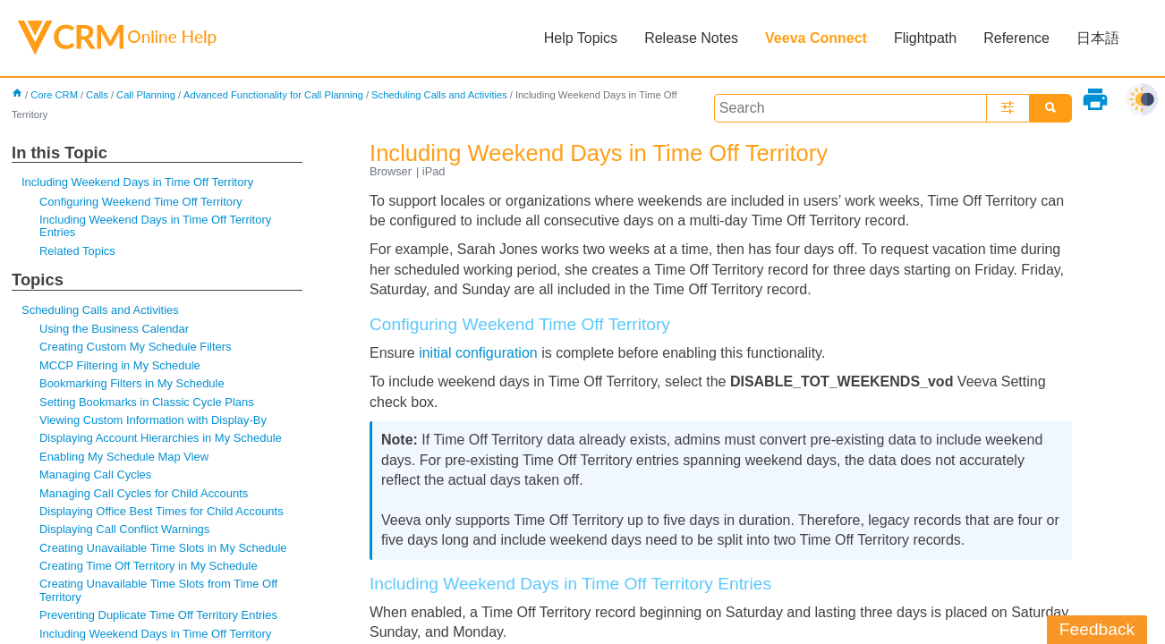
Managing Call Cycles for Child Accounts (143, 493)
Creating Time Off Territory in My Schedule (148, 565)
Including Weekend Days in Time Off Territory (137, 182)
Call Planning (145, 94)
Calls (97, 94)
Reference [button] (1016, 38)
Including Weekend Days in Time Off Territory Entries (155, 226)
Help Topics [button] (580, 38)
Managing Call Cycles (95, 474)
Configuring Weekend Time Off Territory (140, 201)
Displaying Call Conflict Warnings (124, 529)
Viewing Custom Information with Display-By (153, 420)
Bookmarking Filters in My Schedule (132, 383)
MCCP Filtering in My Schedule (119, 365)
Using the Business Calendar (114, 328)
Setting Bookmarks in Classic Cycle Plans (146, 402)
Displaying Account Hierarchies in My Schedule (160, 438)
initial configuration (478, 352)
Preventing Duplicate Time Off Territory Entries (158, 615)
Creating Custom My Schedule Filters (135, 346)
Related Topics (77, 251)
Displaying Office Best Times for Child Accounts (161, 511)
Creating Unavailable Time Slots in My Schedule (162, 548)
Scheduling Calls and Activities (439, 94)
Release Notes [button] (691, 38)
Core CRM (54, 94)
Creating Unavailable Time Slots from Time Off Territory (158, 590)
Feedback (1097, 629)
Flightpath (925, 38)
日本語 (1097, 38)
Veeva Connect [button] (816, 38)
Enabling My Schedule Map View (123, 456)
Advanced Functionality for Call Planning (273, 94)
